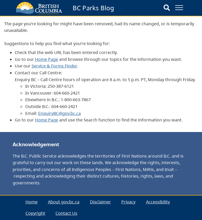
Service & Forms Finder (54, 66)
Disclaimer (100, 202)
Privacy (128, 202)
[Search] (166, 8)
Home (32, 202)
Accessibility (158, 202)
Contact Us (66, 213)
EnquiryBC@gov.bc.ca (59, 113)
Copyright (35, 213)
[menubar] (101, 208)
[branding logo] (39, 8)
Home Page (46, 59)
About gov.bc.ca (63, 202)
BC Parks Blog (93, 7)
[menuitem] (31, 202)
